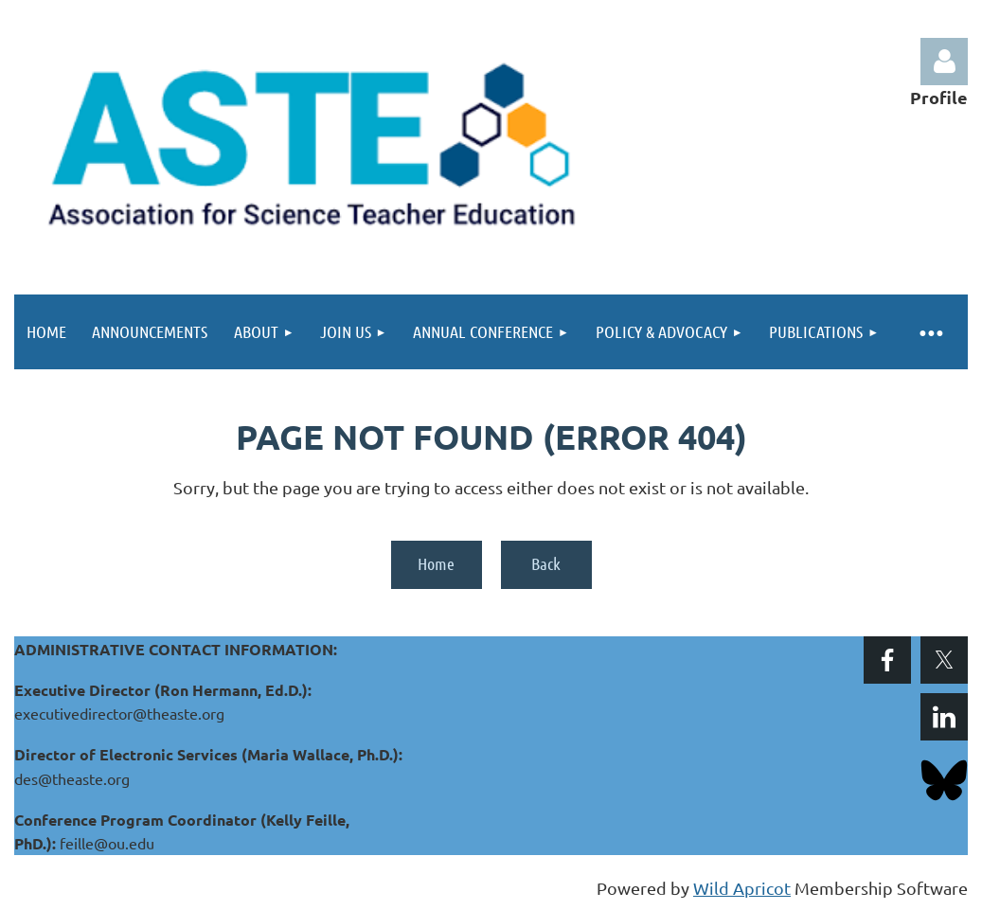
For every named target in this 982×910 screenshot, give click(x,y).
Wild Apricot (742, 888)
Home (436, 563)
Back (546, 563)
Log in (944, 61)
